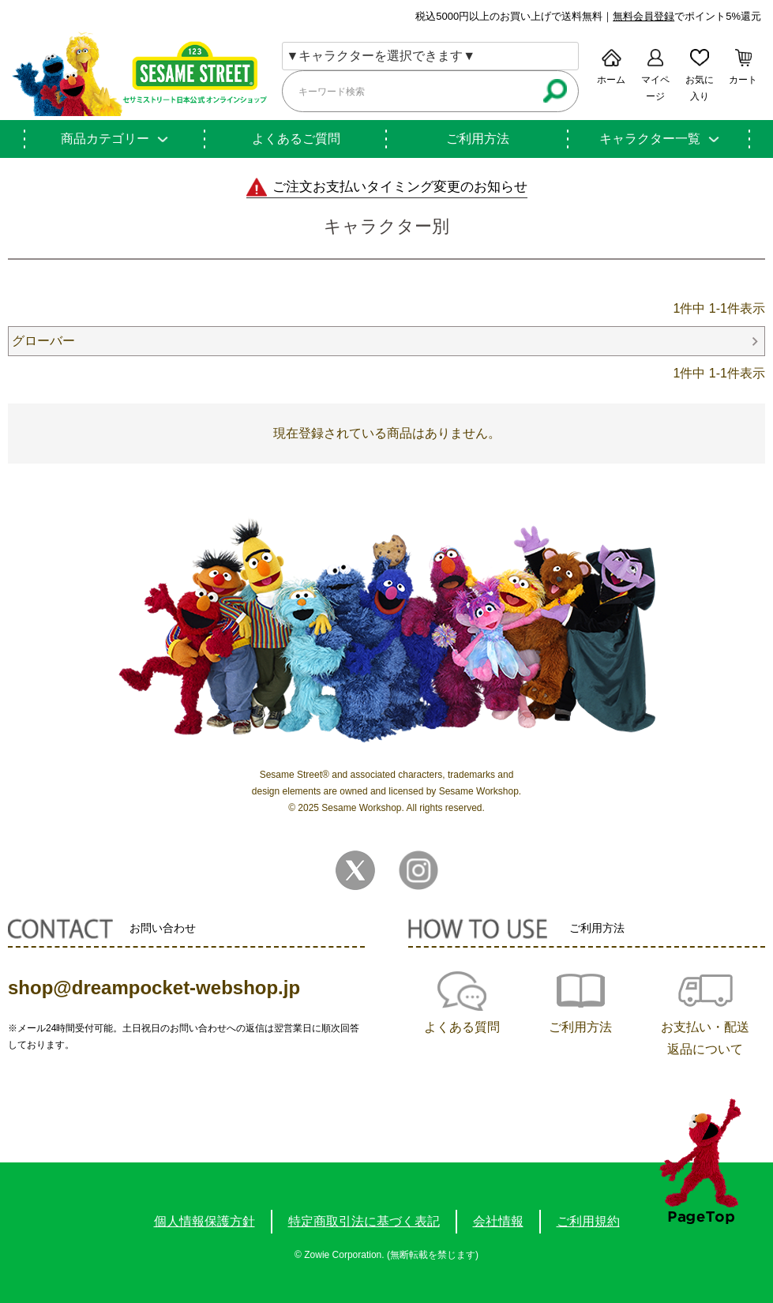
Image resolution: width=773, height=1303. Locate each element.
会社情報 (498, 1221)
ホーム (611, 79)
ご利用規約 (588, 1221)
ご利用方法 (477, 138)
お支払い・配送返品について (705, 1038)
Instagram (418, 870)
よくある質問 (462, 1027)
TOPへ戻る (700, 1161)
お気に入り (699, 88)
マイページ (655, 88)
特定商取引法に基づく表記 (364, 1221)
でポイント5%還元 (687, 16)
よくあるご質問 (296, 138)
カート (743, 79)
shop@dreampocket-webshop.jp (154, 987)
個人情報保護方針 (204, 1221)
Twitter (355, 870)
